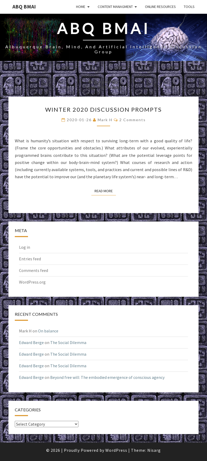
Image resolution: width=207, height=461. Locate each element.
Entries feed (30, 258)
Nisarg (154, 450)
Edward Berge (31, 342)
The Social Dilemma (68, 342)
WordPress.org (32, 282)
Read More (105, 190)
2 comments (132, 119)
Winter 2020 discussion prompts (103, 109)
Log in (24, 247)
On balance (48, 330)
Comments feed (33, 270)
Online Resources (160, 6)
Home (80, 6)
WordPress (116, 450)
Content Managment (115, 6)
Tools (189, 6)
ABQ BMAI (24, 6)
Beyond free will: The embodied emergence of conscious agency (107, 377)
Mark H (105, 119)
